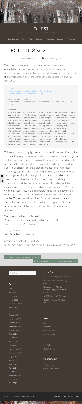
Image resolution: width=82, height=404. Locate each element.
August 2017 (14, 356)
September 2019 (15, 304)
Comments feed (49, 330)
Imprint (46, 363)
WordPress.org (49, 334)
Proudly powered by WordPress (66, 397)
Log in (45, 323)
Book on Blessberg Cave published (56, 277)
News (24, 39)
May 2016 (13, 379)
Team (31, 39)
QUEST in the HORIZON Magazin (56, 296)
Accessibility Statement (52, 368)
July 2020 (12, 292)
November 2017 (15, 349)
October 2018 (14, 322)
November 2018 (15, 319)
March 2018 (13, 338)
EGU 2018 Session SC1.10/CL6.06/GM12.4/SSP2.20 (55, 261)
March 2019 (13, 311)
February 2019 (14, 315)
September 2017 (15, 353)
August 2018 (14, 330)
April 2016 (13, 383)
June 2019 (13, 307)
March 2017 (13, 372)
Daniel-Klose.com (27, 397)
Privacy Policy (48, 365)
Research (39, 39)
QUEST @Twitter (49, 349)
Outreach (60, 39)
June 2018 (13, 334)
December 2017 (15, 345)
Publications (71, 39)
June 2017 (13, 364)
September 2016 (15, 375)
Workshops (50, 39)
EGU (47, 58)
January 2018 (14, 341)
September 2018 (15, 326)
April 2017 (13, 368)
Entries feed (48, 327)
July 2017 (12, 360)
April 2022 (13, 289)
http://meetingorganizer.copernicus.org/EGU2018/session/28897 (39, 244)
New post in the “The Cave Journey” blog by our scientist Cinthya (54, 289)
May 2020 (13, 296)
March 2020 (13, 300)
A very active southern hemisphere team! (22, 257)
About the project (13, 39)
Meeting (53, 58)
